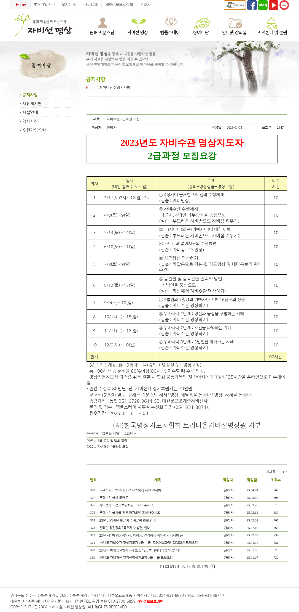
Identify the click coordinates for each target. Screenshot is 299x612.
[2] (167, 566)
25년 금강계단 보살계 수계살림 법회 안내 (128, 520)
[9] (199, 566)
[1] (162, 566)
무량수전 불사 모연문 (114, 498)
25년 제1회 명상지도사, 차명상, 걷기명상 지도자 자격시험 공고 (143, 535)
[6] (184, 566)
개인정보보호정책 (150, 601)
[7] (189, 566)
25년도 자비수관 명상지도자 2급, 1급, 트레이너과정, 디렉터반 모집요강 (149, 543)
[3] (172, 566)
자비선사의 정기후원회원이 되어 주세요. (127, 505)
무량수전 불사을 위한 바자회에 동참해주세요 (130, 513)
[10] (205, 566)
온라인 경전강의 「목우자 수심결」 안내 (125, 528)
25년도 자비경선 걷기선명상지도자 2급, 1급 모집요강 (136, 558)
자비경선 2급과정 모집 (113, 447)
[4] (177, 566)
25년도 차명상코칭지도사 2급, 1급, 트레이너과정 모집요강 (140, 550)
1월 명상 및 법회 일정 (112, 441)
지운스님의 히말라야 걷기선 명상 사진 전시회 (130, 490)
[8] (194, 566)
